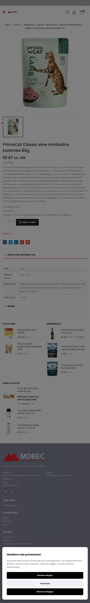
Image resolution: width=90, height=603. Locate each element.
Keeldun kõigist (45, 575)
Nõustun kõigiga (45, 591)
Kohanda (45, 583)
